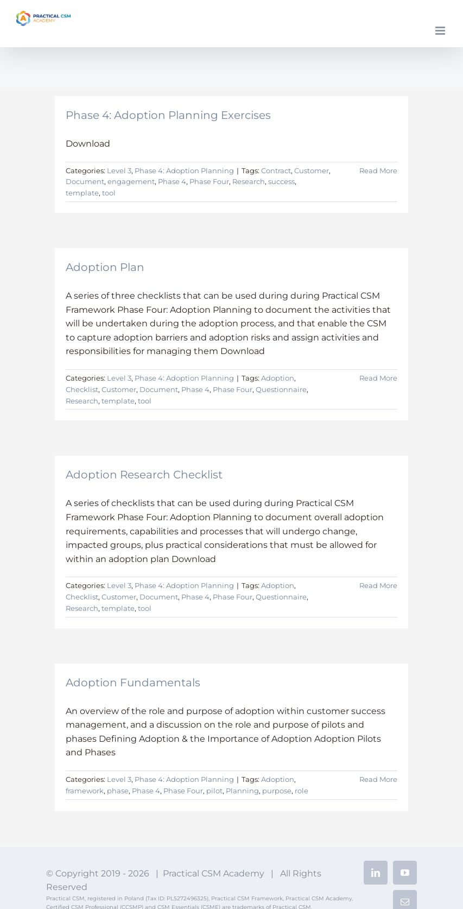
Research (248, 181)
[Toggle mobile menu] (441, 30)
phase (118, 790)
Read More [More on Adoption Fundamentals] (378, 779)
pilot (214, 790)
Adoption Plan (105, 267)
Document (85, 181)
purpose (276, 790)
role (301, 790)
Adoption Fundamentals (133, 682)
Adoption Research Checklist (144, 474)
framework (85, 790)
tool (109, 192)
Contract (276, 170)
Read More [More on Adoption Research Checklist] (378, 585)
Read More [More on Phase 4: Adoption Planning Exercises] (378, 170)
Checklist (82, 389)
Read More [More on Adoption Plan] (378, 378)
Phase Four (209, 181)
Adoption (277, 378)
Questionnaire (281, 389)
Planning (242, 790)
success (281, 181)
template (82, 192)
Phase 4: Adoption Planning (184, 170)
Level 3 (119, 170)
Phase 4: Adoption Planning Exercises (168, 115)
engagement (131, 181)
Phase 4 (172, 181)
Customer (311, 170)
